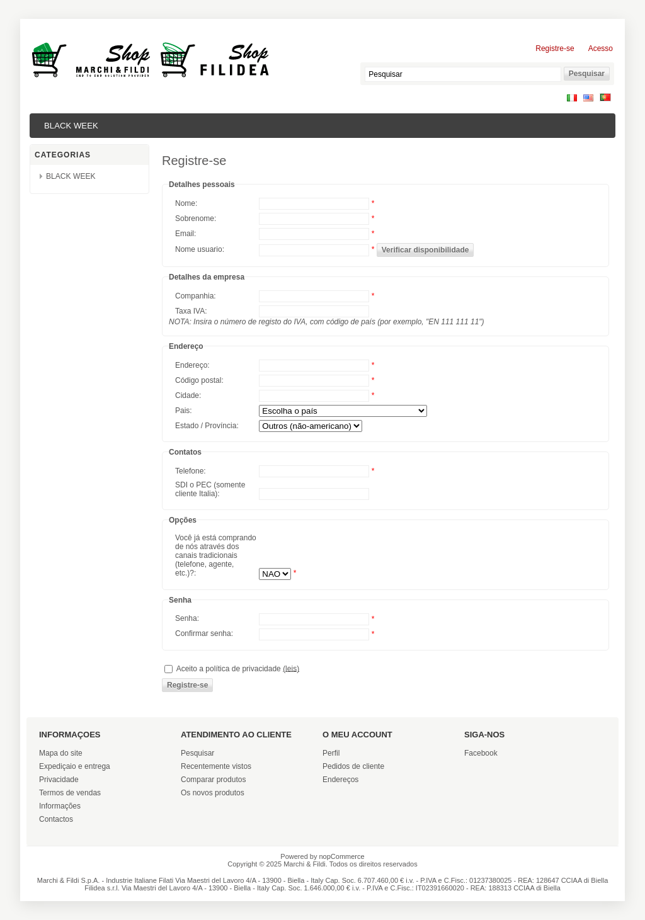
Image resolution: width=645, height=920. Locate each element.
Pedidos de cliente (353, 766)
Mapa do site (61, 753)
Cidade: (188, 395)
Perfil (331, 753)
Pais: (183, 410)
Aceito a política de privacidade (228, 668)
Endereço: (192, 365)
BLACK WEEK (71, 125)
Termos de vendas (70, 792)
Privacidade (59, 779)
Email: (185, 233)
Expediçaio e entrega (74, 766)
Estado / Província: (207, 425)
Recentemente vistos (216, 766)
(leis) (291, 668)
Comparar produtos (213, 779)
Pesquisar (197, 753)
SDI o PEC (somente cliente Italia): (210, 489)
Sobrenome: (195, 218)
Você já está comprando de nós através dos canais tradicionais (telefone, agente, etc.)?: (215, 555)
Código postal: (199, 380)
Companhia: (195, 296)
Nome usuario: (199, 249)
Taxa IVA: (191, 311)
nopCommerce (342, 856)
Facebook (481, 753)
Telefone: (190, 471)
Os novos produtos (212, 792)
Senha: (187, 618)
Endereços (340, 779)
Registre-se (554, 48)
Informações (60, 806)
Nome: (186, 203)
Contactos (56, 819)
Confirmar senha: (204, 633)
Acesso (600, 48)
